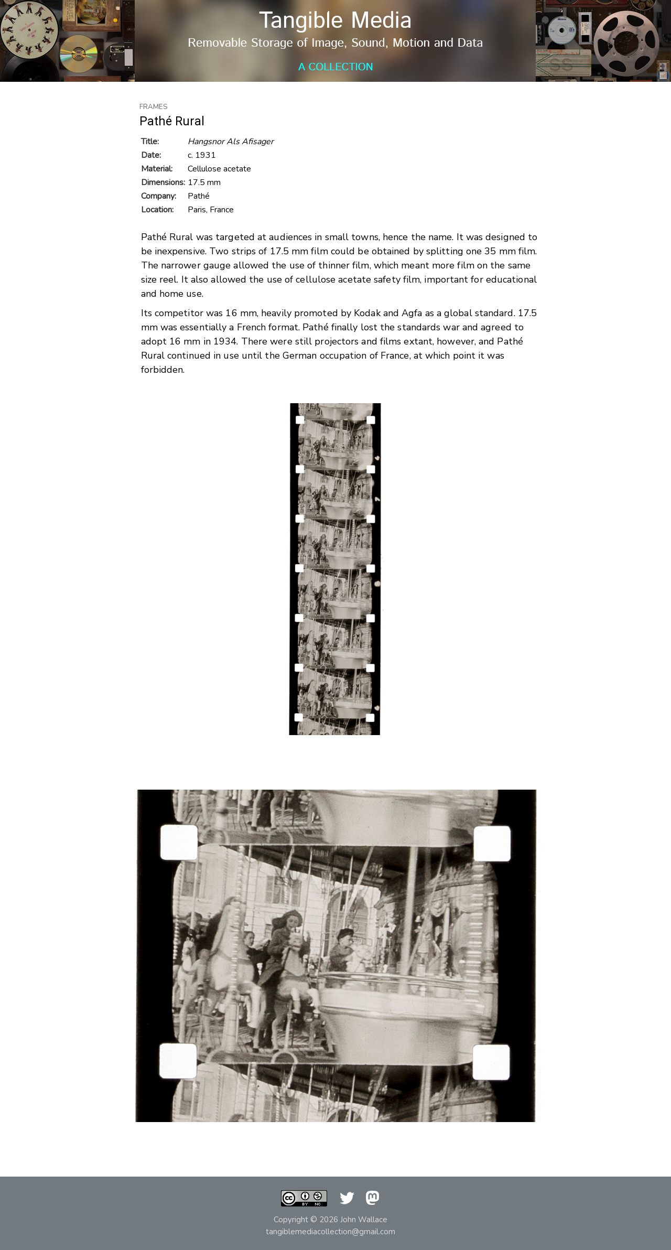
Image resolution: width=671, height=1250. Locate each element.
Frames (153, 107)
